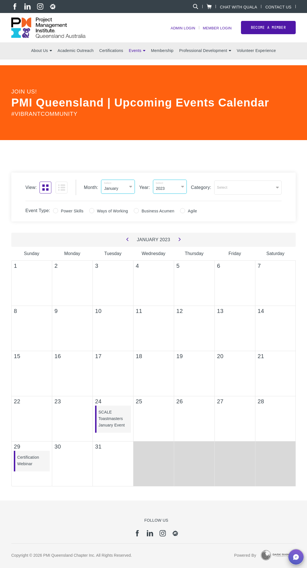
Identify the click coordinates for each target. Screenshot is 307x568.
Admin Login (178, 31)
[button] (296, 557)
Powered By (245, 554)
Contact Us (278, 7)
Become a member (268, 31)
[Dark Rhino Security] (276, 554)
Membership (162, 57)
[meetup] (52, 6)
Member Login (215, 31)
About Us (41, 57)
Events (137, 57)
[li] (27, 6)
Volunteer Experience (256, 57)
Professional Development (205, 57)
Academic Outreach (76, 57)
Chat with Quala (238, 7)
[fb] (14, 6)
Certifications (111, 57)
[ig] (40, 6)
